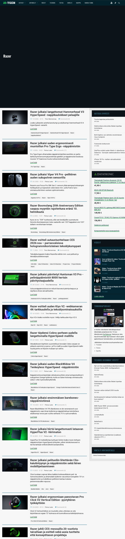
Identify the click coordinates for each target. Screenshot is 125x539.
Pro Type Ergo (35, 159)
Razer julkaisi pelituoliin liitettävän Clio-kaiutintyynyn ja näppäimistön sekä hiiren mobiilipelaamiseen (55, 456)
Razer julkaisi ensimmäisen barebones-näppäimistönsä (54, 392)
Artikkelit (33, 3)
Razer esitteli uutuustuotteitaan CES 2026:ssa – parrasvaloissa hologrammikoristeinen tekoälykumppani (55, 236)
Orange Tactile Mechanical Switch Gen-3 (68, 380)
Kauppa (78, 3)
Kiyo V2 (33, 318)
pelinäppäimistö (63, 291)
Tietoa (61, 3)
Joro (47, 482)
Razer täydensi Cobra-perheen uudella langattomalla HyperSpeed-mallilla (53, 327)
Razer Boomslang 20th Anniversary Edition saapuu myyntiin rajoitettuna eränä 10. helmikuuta (56, 201)
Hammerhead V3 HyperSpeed (39, 126)
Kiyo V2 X (39, 318)
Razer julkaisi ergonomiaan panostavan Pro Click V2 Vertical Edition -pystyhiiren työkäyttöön (57, 493)
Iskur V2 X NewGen (55, 257)
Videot (44, 3)
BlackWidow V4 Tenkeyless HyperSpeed (42, 380)
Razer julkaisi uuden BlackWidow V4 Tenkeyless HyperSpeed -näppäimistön (54, 358)
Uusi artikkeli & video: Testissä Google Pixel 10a (113, 253)
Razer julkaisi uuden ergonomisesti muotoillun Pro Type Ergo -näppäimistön (55, 138)
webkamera (53, 318)
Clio (43, 482)
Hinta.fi (69, 3)
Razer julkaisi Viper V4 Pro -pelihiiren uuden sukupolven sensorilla (53, 169)
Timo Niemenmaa (50, 112)
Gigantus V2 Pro (35, 191)
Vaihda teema (89, 3)
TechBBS (52, 3)
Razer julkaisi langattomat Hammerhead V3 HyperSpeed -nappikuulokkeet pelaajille (57, 106)
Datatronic (104, 167)
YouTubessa (107, 327)
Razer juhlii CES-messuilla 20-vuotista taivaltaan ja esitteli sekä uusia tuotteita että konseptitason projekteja (54, 525)
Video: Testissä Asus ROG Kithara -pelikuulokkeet (111, 262)
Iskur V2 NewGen (43, 257)
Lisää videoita (99, 289)
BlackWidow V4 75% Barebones (40, 414)
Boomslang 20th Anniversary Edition (49, 225)
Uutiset (22, 3)
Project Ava (66, 257)
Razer (72, 126)
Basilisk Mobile (35, 482)
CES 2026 (33, 257)
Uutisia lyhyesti (101, 106)
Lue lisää (33, 122)
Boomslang (34, 225)
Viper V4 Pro (51, 191)
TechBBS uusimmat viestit (106, 353)
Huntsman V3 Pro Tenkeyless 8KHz (41, 291)
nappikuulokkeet (36, 128)
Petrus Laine (48, 143)
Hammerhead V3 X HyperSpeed (59, 126)
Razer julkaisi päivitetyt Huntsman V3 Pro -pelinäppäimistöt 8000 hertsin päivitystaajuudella (56, 270)
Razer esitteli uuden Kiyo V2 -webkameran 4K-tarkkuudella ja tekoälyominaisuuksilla (56, 301)
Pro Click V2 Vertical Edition (39, 514)
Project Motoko (76, 257)
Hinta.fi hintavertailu (99, 448)
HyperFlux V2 (35, 445)
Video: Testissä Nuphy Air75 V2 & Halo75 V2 (113, 280)
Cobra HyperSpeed (36, 349)
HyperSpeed (44, 445)
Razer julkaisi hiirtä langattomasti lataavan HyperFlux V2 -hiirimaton (56, 423)
